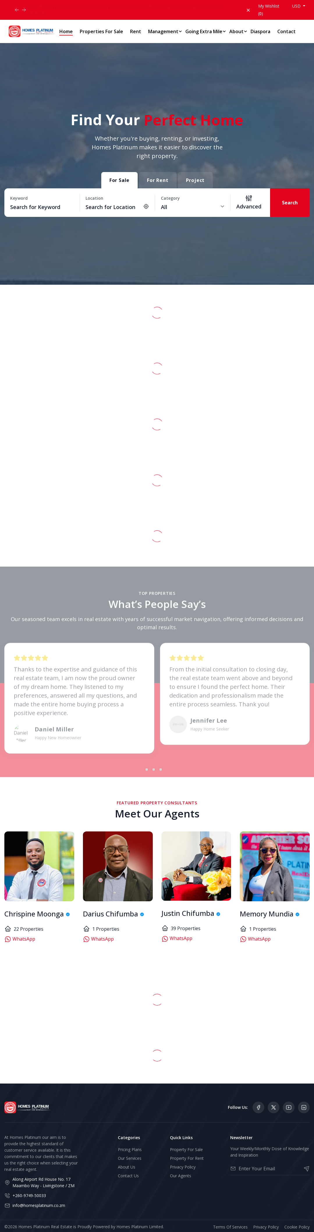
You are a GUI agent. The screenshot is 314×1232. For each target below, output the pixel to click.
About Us (126, 1167)
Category (170, 198)
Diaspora (260, 31)
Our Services (129, 1158)
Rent (135, 31)
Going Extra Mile (203, 31)
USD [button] (297, 6)
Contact (286, 31)
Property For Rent (187, 1158)
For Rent (157, 180)
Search (290, 202)
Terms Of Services (230, 1227)
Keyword (19, 198)
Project (195, 180)
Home (66, 31)
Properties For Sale (101, 31)
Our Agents (180, 1175)
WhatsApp (19, 939)
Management (163, 31)
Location (94, 198)
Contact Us (128, 1175)
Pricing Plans (130, 1149)
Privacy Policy (183, 1167)
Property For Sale (186, 1149)
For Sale (119, 180)
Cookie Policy (297, 1227)
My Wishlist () (268, 9)
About (236, 31)
